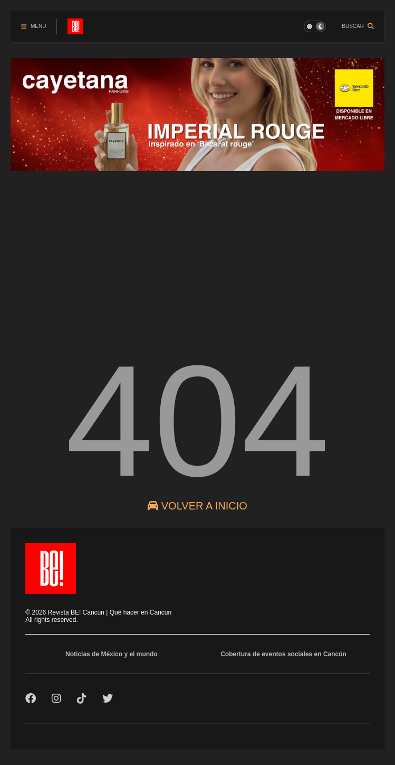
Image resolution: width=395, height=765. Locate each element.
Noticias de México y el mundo (111, 654)
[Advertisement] (197, 252)
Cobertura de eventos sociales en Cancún (283, 654)
